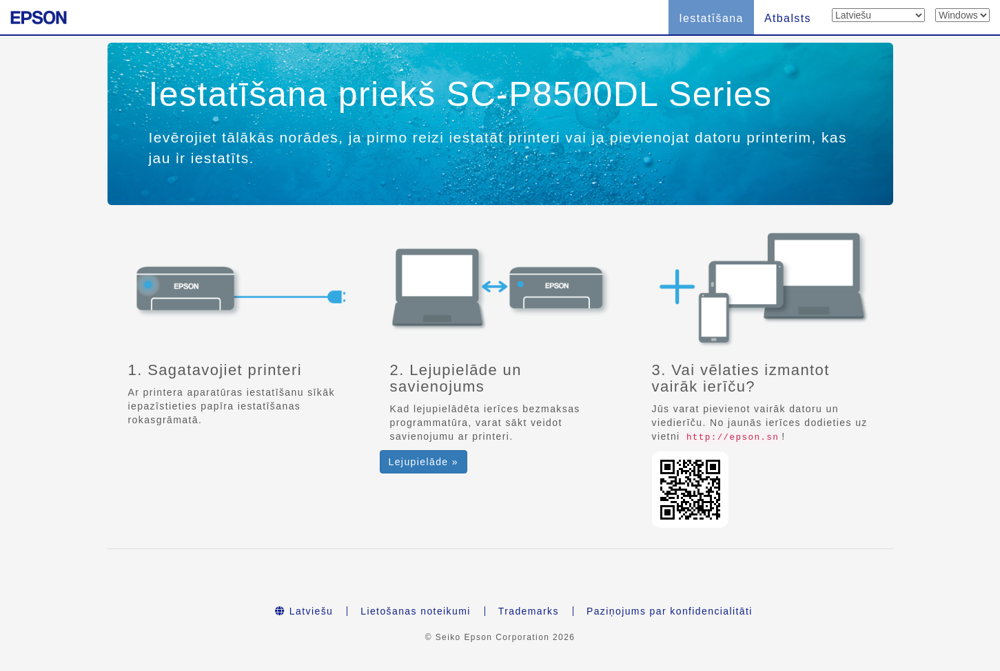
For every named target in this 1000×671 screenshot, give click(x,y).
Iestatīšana (711, 18)
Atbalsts (787, 18)
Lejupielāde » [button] (424, 461)
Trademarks (528, 611)
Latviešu (304, 611)
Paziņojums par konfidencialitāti (669, 611)
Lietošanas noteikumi (415, 611)
